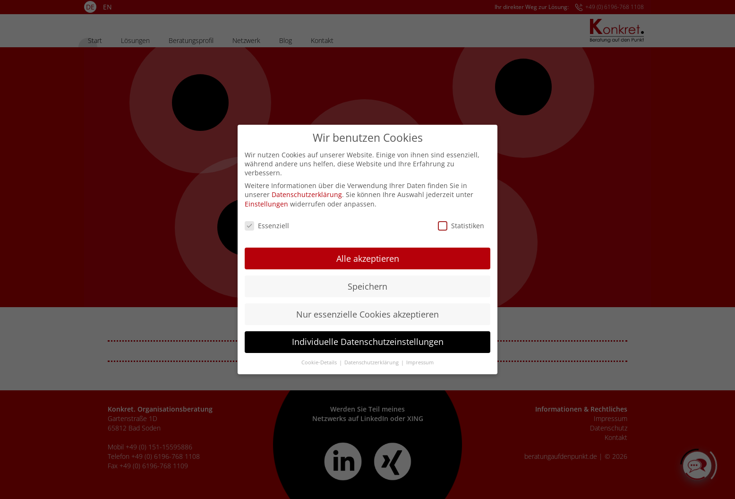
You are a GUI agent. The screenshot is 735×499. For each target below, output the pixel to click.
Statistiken (461, 219)
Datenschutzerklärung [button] (372, 356)
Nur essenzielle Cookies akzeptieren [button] (367, 308)
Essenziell (267, 219)
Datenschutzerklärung (307, 188)
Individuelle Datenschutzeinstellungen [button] (368, 336)
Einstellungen (266, 197)
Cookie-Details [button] (319, 356)
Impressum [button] (420, 356)
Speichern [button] (367, 280)
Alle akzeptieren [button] (367, 252)
